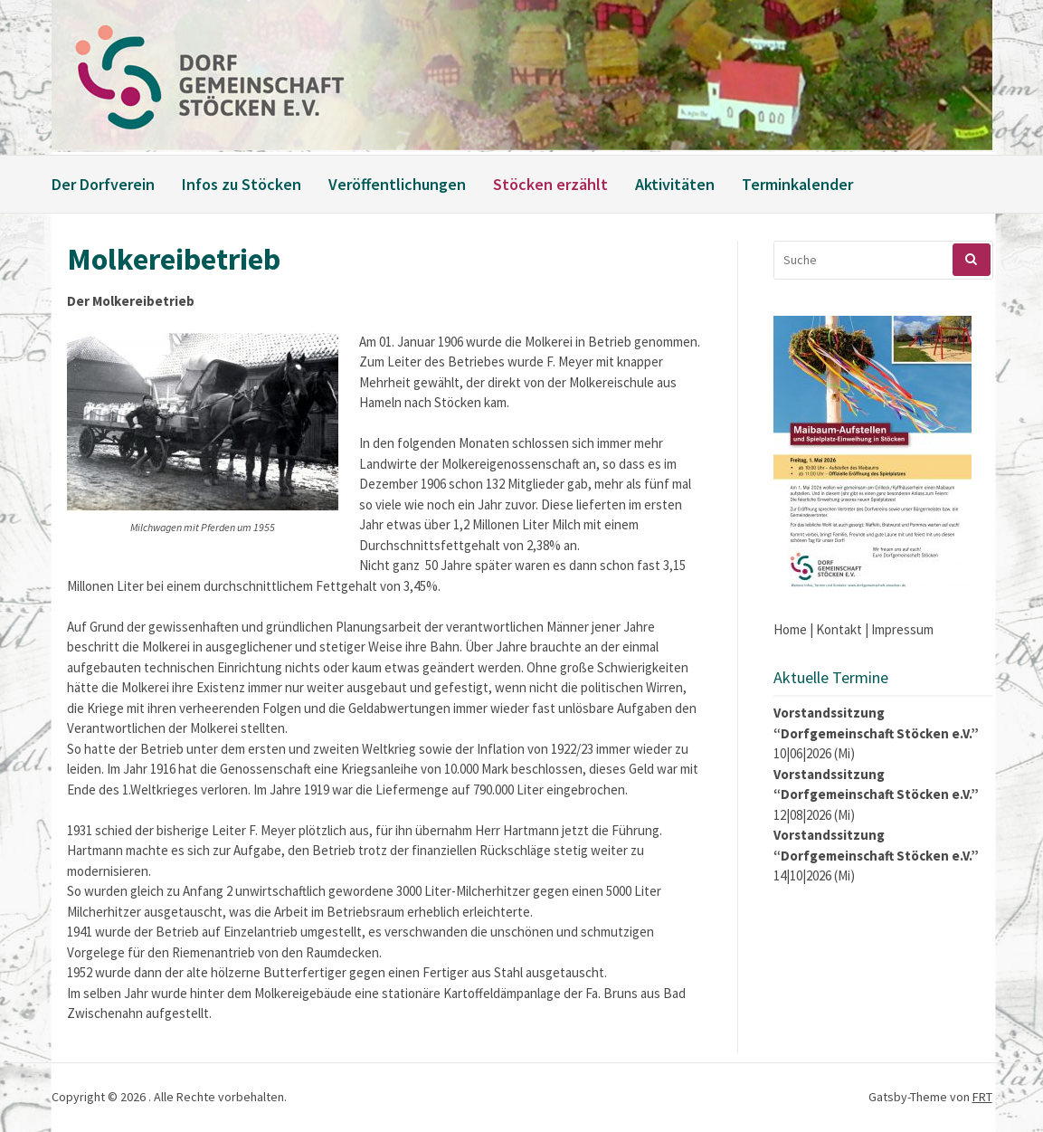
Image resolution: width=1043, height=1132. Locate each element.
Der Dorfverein (103, 184)
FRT (982, 1097)
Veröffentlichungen (397, 184)
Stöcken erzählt (550, 184)
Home (790, 629)
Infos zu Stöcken (241, 184)
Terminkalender (797, 184)
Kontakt (839, 629)
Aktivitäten (675, 184)
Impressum (902, 629)
